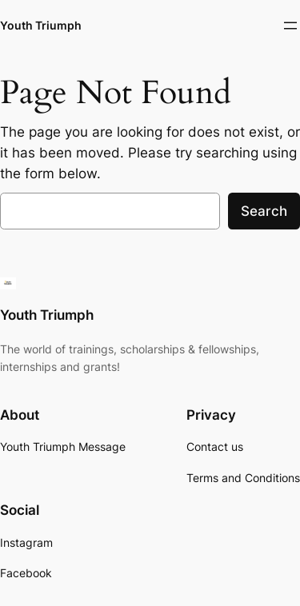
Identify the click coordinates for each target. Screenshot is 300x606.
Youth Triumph (41, 25)
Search (264, 211)
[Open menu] (290, 25)
